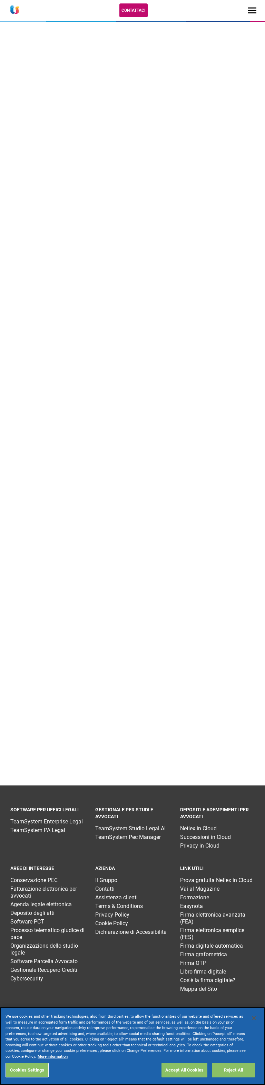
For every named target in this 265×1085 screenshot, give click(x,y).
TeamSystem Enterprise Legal (46, 821)
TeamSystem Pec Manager (128, 837)
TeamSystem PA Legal (37, 830)
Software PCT (27, 921)
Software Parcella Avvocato (44, 961)
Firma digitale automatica (211, 945)
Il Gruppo (106, 880)
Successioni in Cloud (205, 837)
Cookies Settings (27, 1070)
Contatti (105, 889)
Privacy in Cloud (199, 845)
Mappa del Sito (198, 989)
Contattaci (133, 10)
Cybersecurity (26, 978)
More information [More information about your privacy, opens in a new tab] (53, 1056)
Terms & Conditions (119, 906)
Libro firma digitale (203, 971)
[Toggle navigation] (252, 10)
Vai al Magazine (199, 889)
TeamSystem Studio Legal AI (130, 828)
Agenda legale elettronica (41, 904)
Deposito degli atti (32, 913)
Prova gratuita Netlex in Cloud (216, 880)
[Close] (254, 1018)
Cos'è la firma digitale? (207, 980)
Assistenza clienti (116, 897)
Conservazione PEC (34, 880)
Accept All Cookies (184, 1070)
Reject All (233, 1070)
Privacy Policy (112, 914)
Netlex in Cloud (198, 828)
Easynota (191, 906)
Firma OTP (193, 963)
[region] (132, 1046)
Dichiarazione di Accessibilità (131, 932)
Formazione (194, 897)
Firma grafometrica (203, 954)
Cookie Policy (111, 923)
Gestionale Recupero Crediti (43, 970)
